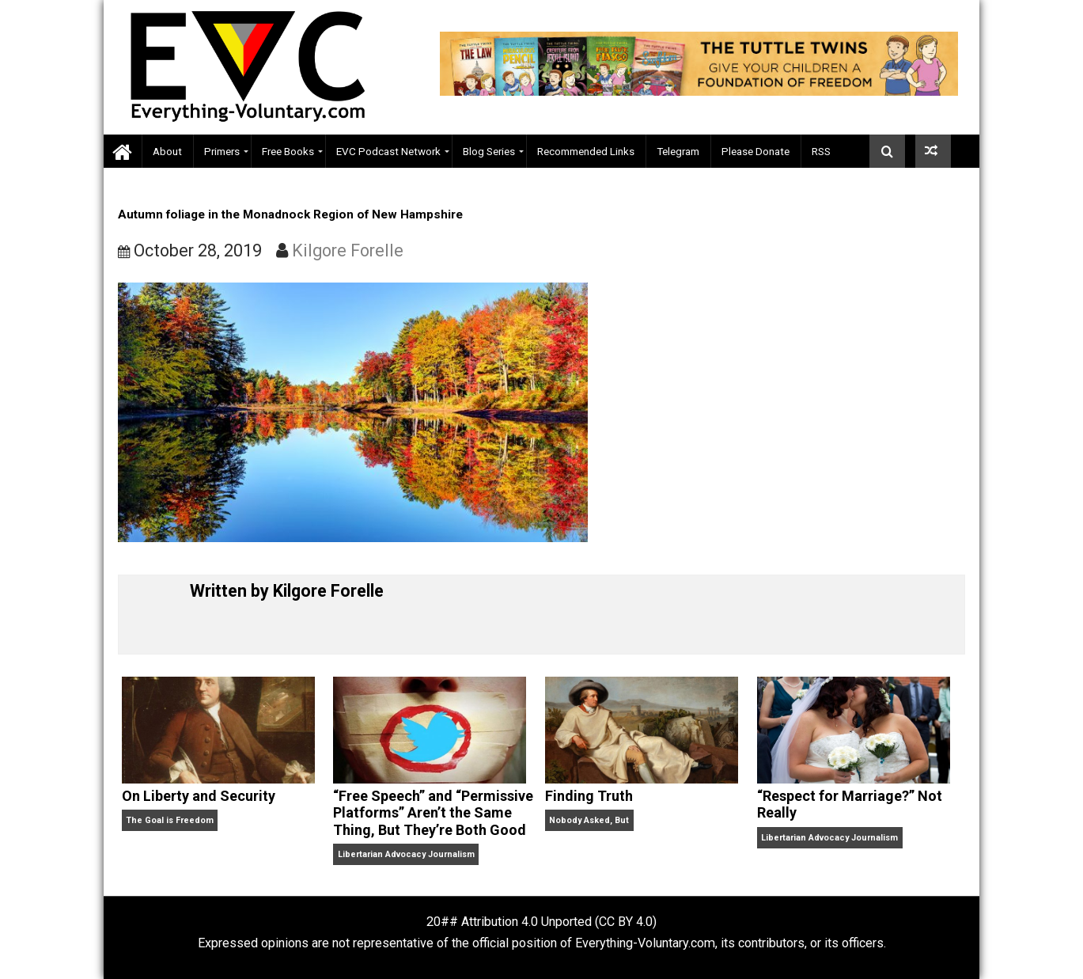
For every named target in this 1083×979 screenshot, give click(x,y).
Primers (222, 151)
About (167, 151)
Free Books (288, 151)
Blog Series (489, 151)
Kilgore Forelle (347, 250)
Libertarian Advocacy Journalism (406, 854)
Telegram (678, 151)
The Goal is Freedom (170, 820)
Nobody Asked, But (589, 820)
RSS (821, 151)
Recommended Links (585, 151)
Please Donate (755, 151)
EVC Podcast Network (388, 151)
